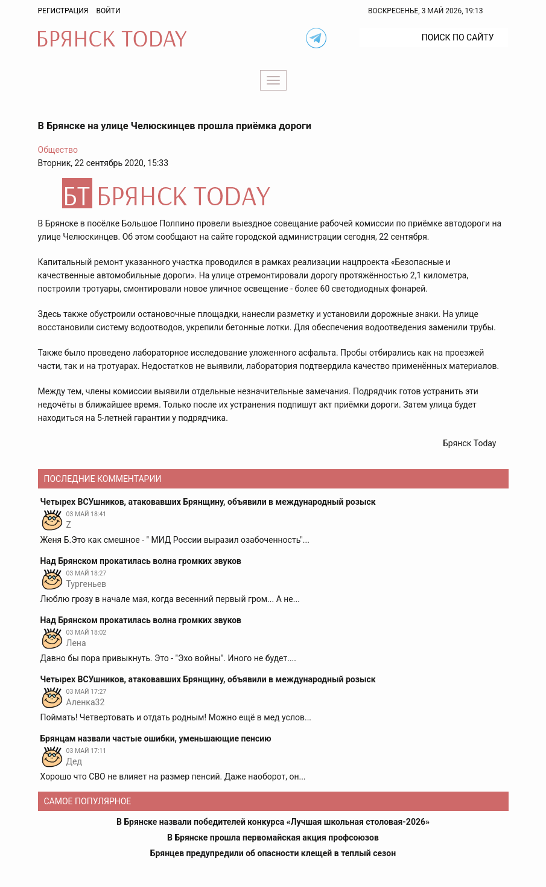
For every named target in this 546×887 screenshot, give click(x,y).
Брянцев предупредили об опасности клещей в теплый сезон (273, 853)
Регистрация (63, 11)
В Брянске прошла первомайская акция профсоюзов (273, 837)
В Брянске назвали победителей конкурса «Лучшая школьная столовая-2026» (273, 822)
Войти (108, 11)
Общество (58, 150)
